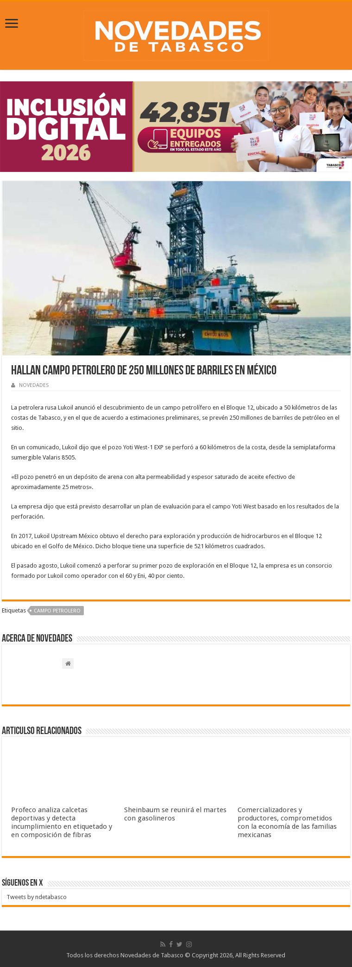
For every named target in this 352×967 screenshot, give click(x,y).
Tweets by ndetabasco (36, 897)
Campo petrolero (57, 611)
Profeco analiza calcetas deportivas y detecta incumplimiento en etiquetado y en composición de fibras (61, 822)
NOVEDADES (34, 385)
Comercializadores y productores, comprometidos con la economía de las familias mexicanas (287, 822)
